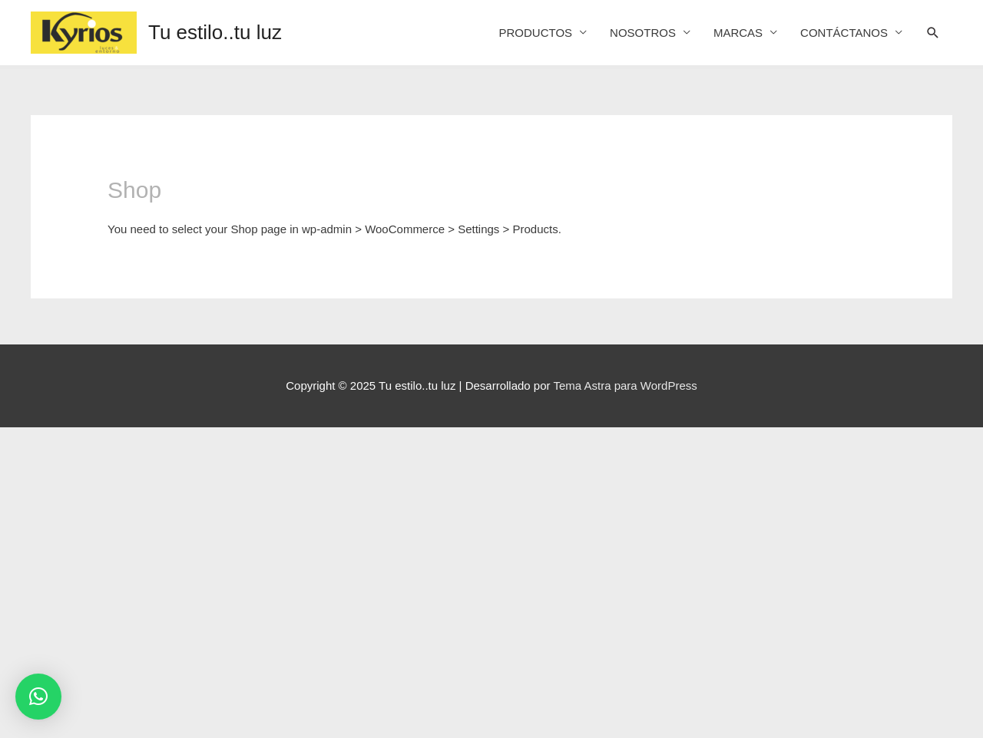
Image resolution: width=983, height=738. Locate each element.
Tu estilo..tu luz (215, 32)
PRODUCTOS (535, 32)
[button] (38, 697)
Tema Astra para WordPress (625, 385)
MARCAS (738, 32)
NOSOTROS (643, 32)
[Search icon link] (933, 33)
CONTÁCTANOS (844, 32)
